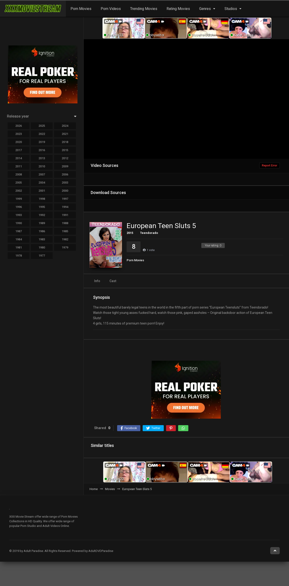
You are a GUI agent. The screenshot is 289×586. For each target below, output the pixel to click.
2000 (65, 190)
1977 (42, 255)
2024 (65, 125)
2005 (18, 182)
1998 (42, 199)
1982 (65, 239)
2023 (18, 134)
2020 (18, 142)
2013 (42, 158)
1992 (42, 215)
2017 (18, 150)
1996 (18, 207)
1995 (42, 207)
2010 (42, 166)
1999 (18, 199)
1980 (42, 247)
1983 (42, 239)
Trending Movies (143, 8)
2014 (18, 158)
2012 (65, 158)
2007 (42, 174)
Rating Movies (178, 8)
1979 (65, 247)
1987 (18, 231)
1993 (18, 215)
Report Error (269, 165)
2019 (42, 142)
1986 (42, 231)
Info (97, 281)
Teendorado (149, 233)
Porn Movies (81, 8)
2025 (42, 125)
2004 (42, 182)
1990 (18, 223)
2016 (42, 150)
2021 (65, 134)
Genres (205, 8)
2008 (18, 174)
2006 (65, 174)
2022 (42, 134)
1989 (42, 223)
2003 (65, 182)
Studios (231, 8)
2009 (65, 166)
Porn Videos (111, 8)
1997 (65, 199)
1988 (65, 223)
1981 (18, 247)
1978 (18, 255)
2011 (18, 166)
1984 (18, 239)
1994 (65, 207)
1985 (65, 231)
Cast (112, 281)
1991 (65, 215)
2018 (65, 142)
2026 (18, 125)
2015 (130, 233)
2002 (18, 190)
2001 (42, 190)
